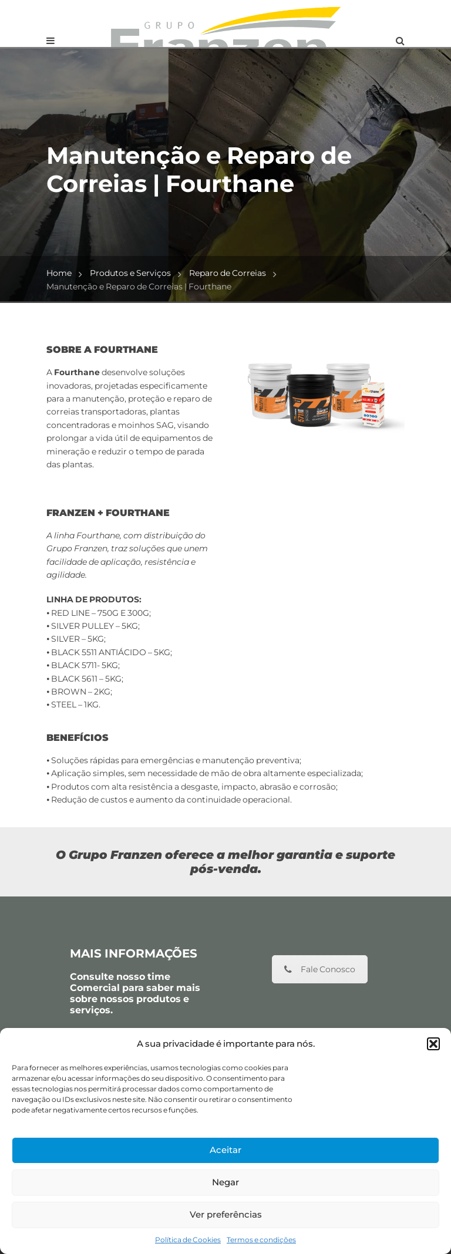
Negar (225, 1182)
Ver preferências (226, 1214)
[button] (433, 1044)
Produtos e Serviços (130, 273)
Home (59, 273)
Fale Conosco (319, 969)
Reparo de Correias (227, 273)
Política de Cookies (188, 1239)
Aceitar (225, 1149)
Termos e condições (261, 1239)
